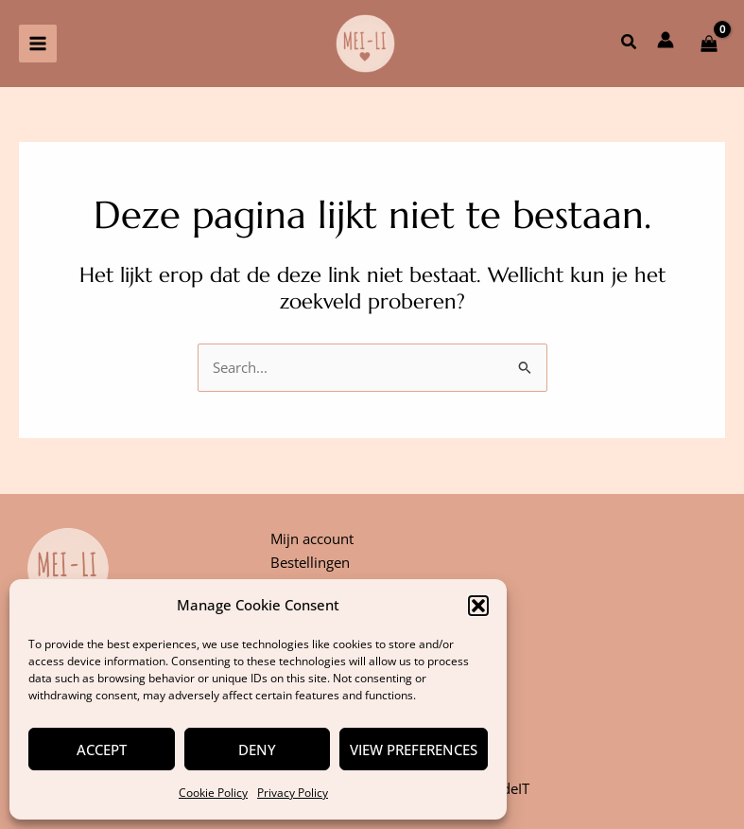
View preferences (413, 749)
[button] (478, 605)
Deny (257, 749)
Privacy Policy (292, 793)
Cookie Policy (213, 793)
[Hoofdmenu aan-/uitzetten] (38, 43)
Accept (102, 749)
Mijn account (312, 538)
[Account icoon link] (665, 39)
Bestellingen (310, 562)
